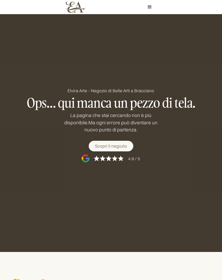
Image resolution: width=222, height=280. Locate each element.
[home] (75, 7)
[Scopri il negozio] (111, 146)
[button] (150, 7)
